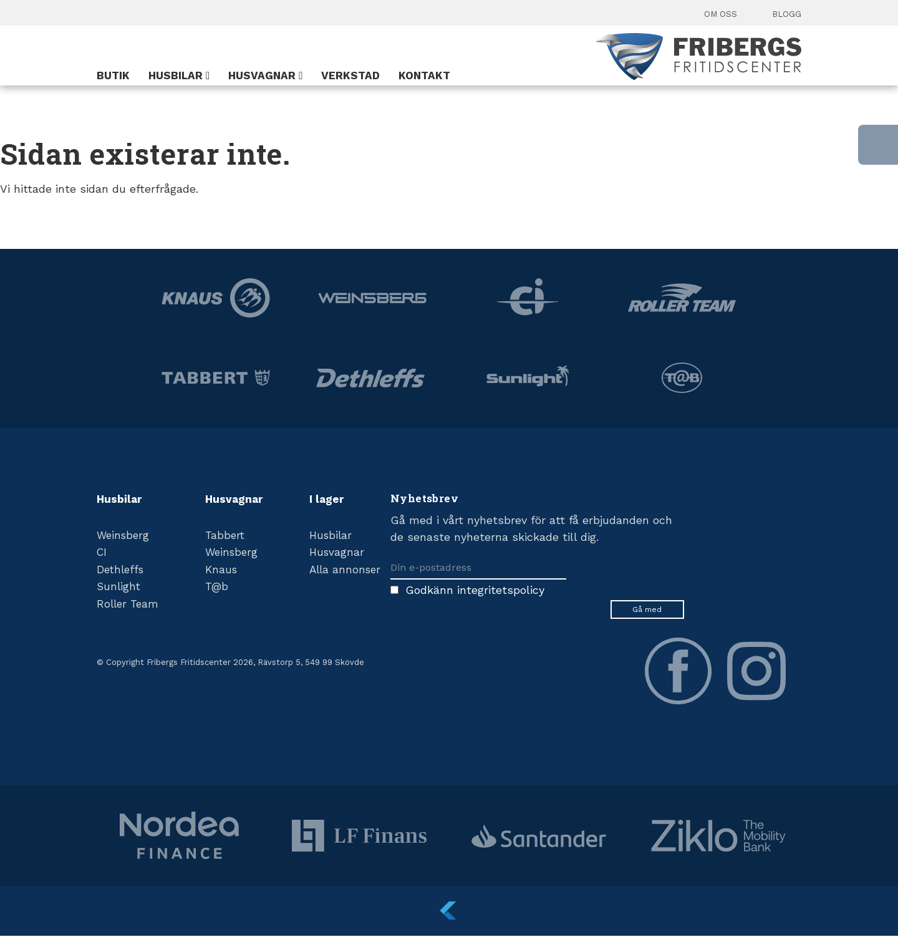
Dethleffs (120, 569)
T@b (216, 586)
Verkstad (350, 75)
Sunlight (118, 586)
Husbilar (175, 75)
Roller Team (127, 604)
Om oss (720, 14)
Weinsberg (123, 535)
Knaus (221, 569)
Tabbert (224, 535)
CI (102, 552)
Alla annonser (344, 569)
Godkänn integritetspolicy (474, 589)
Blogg (786, 14)
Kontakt (424, 75)
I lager (326, 499)
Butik (113, 75)
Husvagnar (262, 75)
